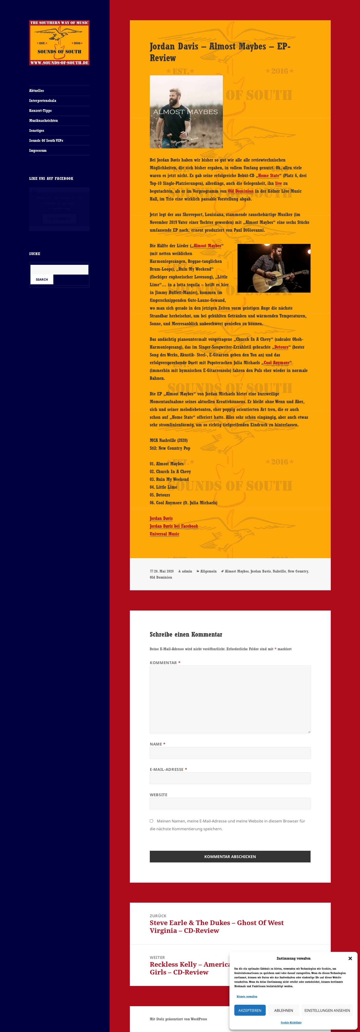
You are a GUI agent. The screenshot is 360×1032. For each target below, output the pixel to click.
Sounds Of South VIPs (46, 140)
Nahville (279, 571)
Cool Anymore (276, 362)
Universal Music (164, 533)
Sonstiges (36, 130)
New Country (298, 571)
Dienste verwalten (247, 996)
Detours (281, 347)
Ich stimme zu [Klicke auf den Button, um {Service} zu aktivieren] (59, 219)
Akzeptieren (249, 1010)
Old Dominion (241, 191)
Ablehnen (283, 1010)
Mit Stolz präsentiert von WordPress (178, 1019)
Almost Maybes (207, 245)
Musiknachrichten (43, 120)
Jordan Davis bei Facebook (174, 526)
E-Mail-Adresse (168, 769)
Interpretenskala (42, 100)
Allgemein (208, 571)
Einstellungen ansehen (327, 1010)
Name (158, 744)
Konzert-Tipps (40, 110)
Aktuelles (36, 90)
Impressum (38, 150)
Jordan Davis (161, 518)
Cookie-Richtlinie (291, 1022)
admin (187, 571)
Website (158, 794)
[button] (350, 958)
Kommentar (165, 662)
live (278, 183)
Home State (268, 175)
